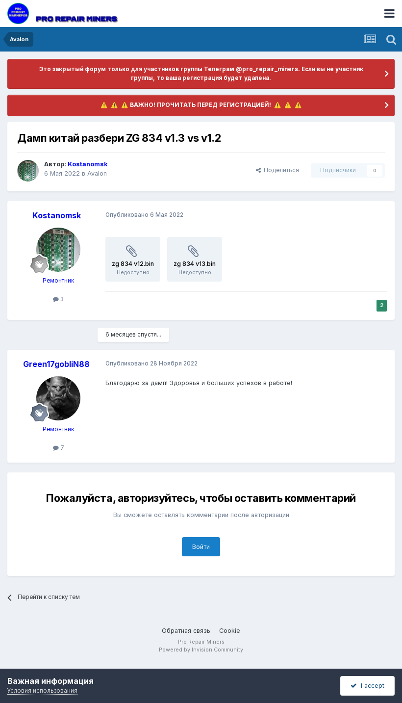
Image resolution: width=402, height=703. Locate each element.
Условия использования (42, 690)
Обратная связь (186, 630)
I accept (367, 685)
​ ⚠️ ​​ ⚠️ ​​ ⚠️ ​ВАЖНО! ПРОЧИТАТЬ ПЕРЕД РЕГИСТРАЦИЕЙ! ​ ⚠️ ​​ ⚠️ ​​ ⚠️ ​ (201, 105)
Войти (201, 546)
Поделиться (277, 170)
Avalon (97, 173)
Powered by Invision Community (201, 650)
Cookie (229, 630)
